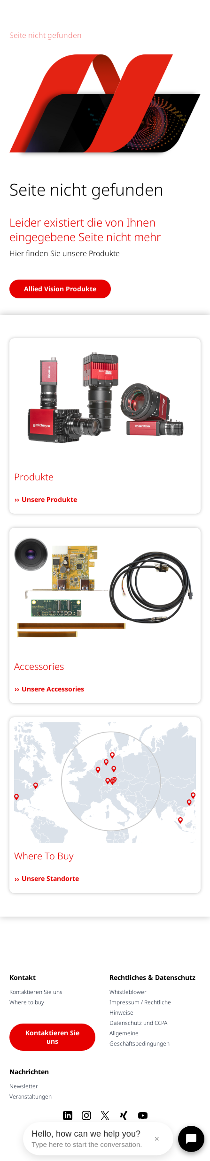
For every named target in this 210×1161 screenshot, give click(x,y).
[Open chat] (191, 1139)
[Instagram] (86, 1115)
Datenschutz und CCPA (138, 1023)
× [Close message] (156, 1139)
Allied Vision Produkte (60, 288)
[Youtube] (143, 1115)
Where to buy (26, 1002)
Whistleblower (128, 992)
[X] (105, 1115)
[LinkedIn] (67, 1115)
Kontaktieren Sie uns (35, 992)
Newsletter (23, 1086)
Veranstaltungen (30, 1096)
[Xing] (124, 1115)
